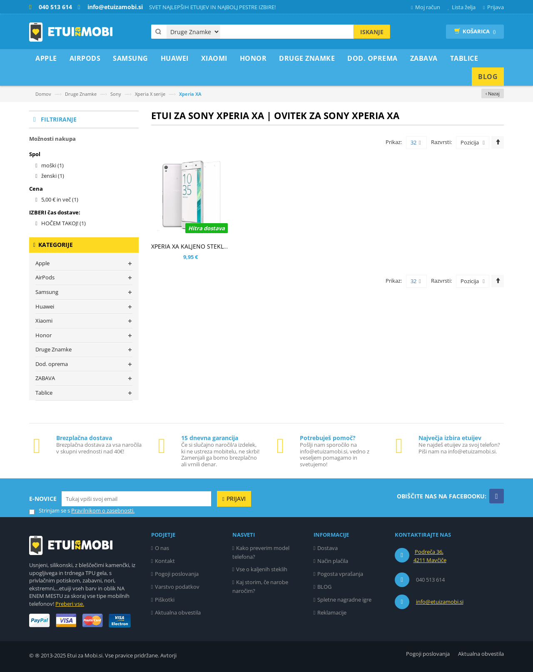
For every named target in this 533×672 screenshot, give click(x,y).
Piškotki (164, 599)
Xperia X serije (150, 94)
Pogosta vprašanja (340, 573)
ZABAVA (45, 378)
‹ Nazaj (493, 93)
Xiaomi (43, 320)
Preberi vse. (69, 603)
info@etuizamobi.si (439, 601)
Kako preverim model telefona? (261, 552)
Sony (115, 94)
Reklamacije (331, 612)
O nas (162, 548)
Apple (42, 263)
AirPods (45, 277)
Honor (43, 335)
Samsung (46, 292)
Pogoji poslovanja (177, 573)
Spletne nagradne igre (344, 599)
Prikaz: (394, 142)
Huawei (44, 306)
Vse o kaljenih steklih (261, 569)
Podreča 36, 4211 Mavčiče (429, 556)
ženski (52, 175)
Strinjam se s (49, 511)
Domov (43, 94)
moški (52, 165)
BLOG (324, 586)
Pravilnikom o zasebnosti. (102, 510)
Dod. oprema (51, 364)
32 (416, 143)
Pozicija (470, 142)
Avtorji (168, 655)
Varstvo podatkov (177, 586)
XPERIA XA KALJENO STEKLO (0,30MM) (203, 246)
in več (59, 199)
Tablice (43, 392)
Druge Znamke (81, 94)
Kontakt (165, 561)
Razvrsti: (441, 142)
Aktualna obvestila (178, 612)
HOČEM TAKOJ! (63, 223)
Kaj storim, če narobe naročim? (260, 586)
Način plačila (332, 561)
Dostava (327, 548)
